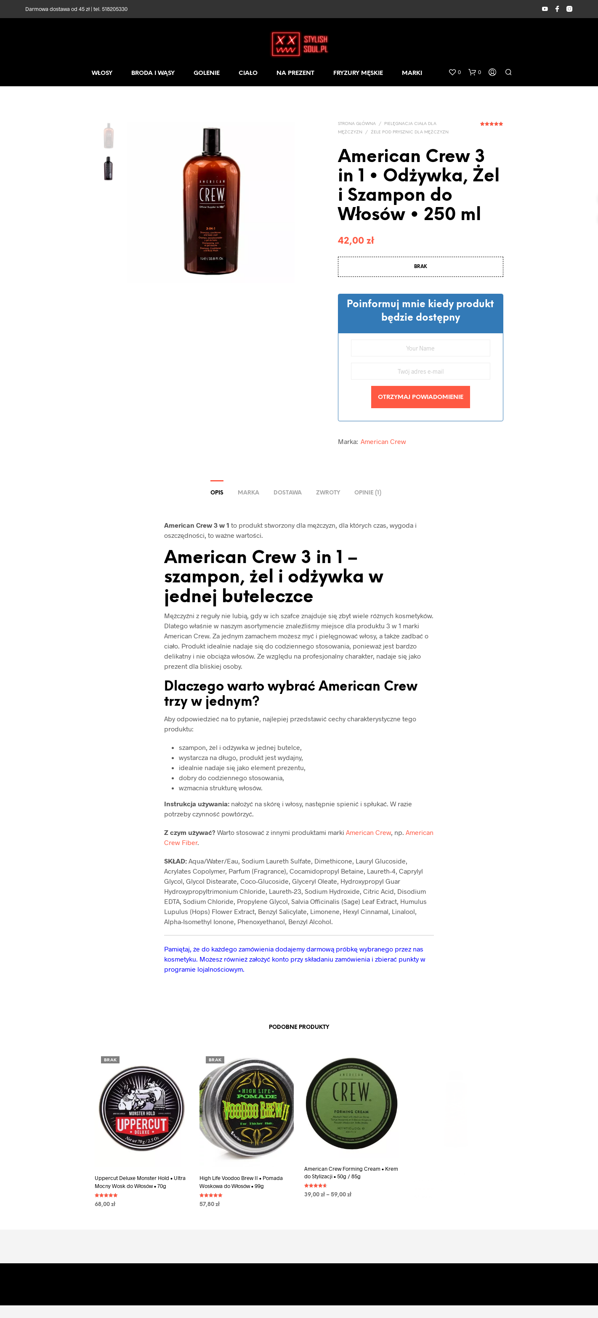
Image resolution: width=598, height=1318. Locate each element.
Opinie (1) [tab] (367, 493)
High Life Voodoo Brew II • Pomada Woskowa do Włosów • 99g (241, 1178)
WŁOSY (102, 73)
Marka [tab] (248, 493)
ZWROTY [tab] (328, 493)
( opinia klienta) (491, 126)
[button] (454, 72)
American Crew (383, 441)
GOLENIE (207, 73)
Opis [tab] (216, 493)
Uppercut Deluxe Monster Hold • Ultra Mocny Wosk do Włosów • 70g (140, 1182)
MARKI (412, 73)
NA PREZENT (295, 73)
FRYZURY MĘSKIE (358, 73)
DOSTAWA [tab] (288, 493)
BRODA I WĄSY (153, 73)
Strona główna (357, 124)
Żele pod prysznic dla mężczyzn (410, 132)
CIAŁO (248, 73)
